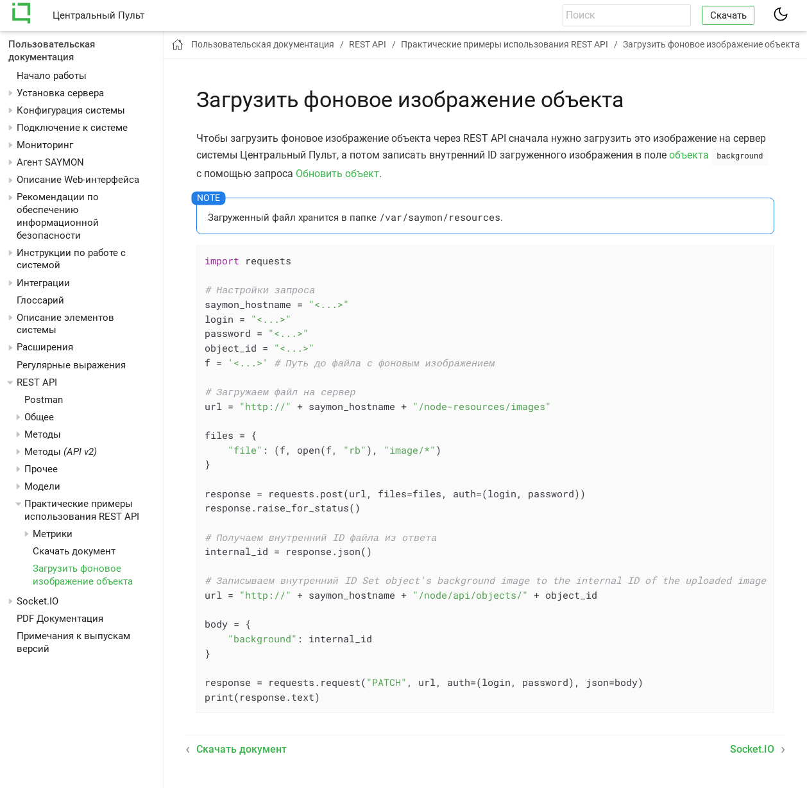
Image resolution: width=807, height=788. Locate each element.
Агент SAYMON (50, 162)
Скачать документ (74, 551)
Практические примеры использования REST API (81, 510)
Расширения (45, 347)
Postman (43, 400)
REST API (37, 382)
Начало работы (52, 75)
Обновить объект (337, 172)
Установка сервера (60, 93)
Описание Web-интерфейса (78, 179)
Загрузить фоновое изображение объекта (83, 575)
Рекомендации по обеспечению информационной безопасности (58, 216)
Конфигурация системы (71, 110)
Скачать (728, 15)
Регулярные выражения (71, 365)
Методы (60, 452)
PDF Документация (60, 618)
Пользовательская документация (51, 51)
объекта (689, 155)
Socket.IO (37, 601)
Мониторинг (45, 145)
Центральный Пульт (98, 15)
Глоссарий (40, 300)
